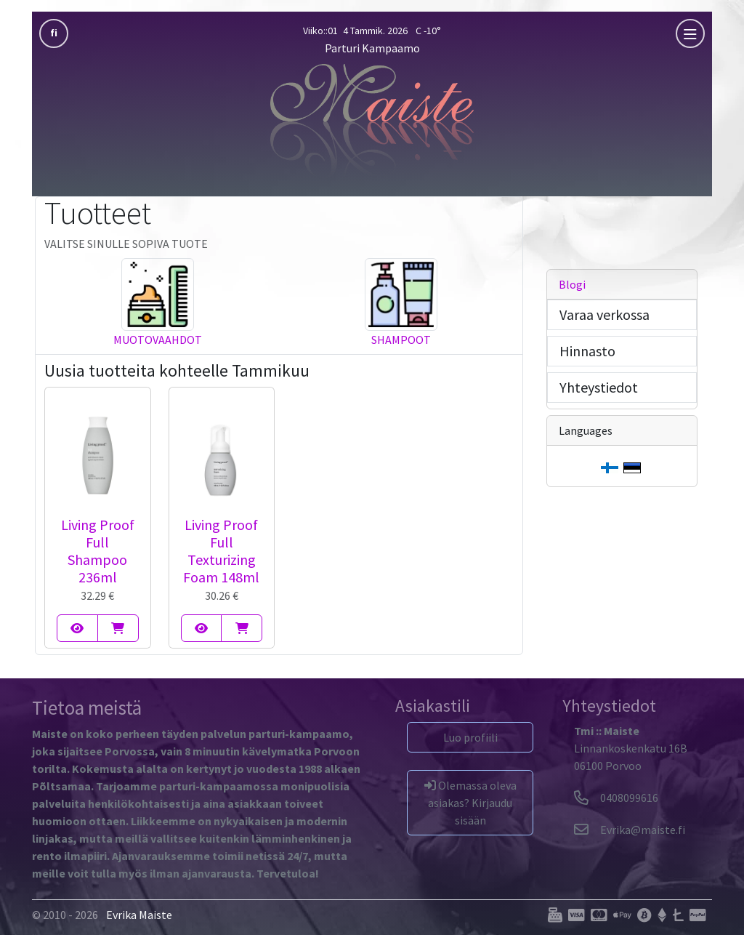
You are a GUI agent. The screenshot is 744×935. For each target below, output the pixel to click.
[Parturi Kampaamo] (372, 120)
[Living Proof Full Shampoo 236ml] (77, 628)
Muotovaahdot (157, 339)
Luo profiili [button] (470, 737)
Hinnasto (587, 351)
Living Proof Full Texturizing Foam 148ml (221, 550)
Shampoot (401, 339)
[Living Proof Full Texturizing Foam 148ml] (201, 628)
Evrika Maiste (139, 914)
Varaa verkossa (604, 314)
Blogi (572, 284)
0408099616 (616, 797)
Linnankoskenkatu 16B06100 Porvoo (630, 748)
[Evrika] (629, 829)
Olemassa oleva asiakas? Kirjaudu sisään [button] (470, 802)
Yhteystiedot (598, 387)
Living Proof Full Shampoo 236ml (97, 550)
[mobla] (690, 33)
